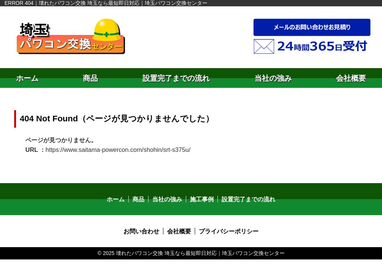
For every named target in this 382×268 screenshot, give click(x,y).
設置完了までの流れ (176, 78)
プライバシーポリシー (229, 230)
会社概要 (351, 78)
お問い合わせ (141, 230)
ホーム (27, 78)
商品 (90, 78)
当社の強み (273, 78)
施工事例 (202, 198)
